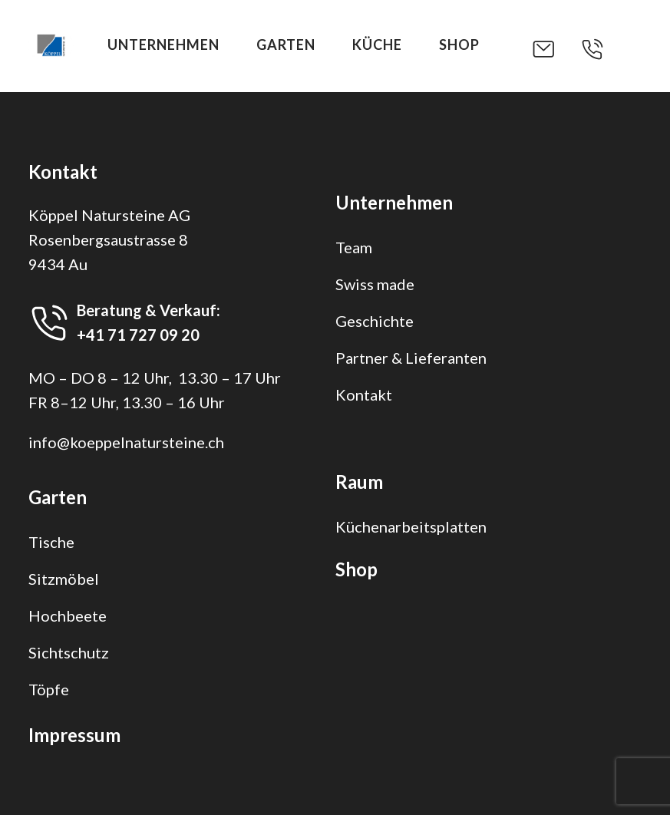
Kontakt (363, 394)
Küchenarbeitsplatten (411, 526)
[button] (555, 49)
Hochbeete (67, 615)
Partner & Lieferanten (411, 357)
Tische (51, 542)
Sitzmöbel (63, 578)
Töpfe (48, 689)
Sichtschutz (68, 652)
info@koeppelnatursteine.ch (126, 442)
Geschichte (374, 321)
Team (353, 247)
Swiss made (374, 284)
